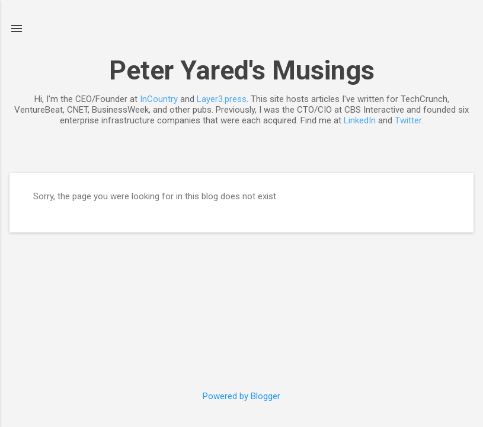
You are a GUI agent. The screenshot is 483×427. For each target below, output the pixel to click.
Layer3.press (222, 99)
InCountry (159, 99)
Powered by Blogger (241, 396)
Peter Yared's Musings (242, 70)
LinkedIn (360, 120)
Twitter (408, 120)
